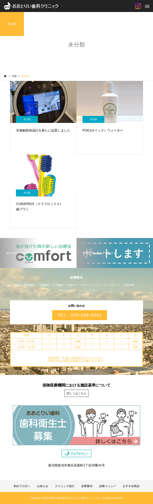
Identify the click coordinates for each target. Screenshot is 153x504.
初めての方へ (22, 486)
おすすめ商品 (131, 486)
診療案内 (86, 486)
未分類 (26, 119)
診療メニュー (107, 486)
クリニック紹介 (65, 486)
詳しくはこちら (76, 393)
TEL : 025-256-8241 (79, 315)
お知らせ (42, 486)
